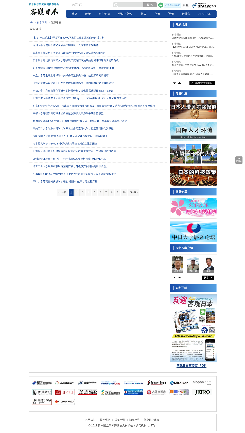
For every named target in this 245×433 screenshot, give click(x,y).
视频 (171, 13)
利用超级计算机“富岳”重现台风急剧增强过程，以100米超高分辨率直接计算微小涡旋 (80, 120)
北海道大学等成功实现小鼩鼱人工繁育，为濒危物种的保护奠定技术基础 (193, 74)
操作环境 (105, 419)
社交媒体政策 (151, 419)
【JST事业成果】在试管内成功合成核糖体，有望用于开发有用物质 (193, 47)
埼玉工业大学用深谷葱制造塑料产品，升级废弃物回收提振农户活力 (71, 166)
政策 (88, 13)
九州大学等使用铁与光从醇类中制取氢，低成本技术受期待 (65, 45)
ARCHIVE (204, 13)
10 (124, 192)
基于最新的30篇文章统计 (202, 83)
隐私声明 (134, 419)
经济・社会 (125, 13)
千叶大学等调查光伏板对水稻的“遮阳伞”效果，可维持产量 (65, 181)
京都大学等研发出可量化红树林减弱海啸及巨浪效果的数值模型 (68, 113)
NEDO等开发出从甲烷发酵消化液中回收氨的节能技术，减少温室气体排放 (74, 173)
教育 (143, 13)
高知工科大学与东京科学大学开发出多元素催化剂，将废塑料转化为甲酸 (73, 128)
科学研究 (104, 13)
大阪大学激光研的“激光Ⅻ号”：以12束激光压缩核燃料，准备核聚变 (70, 136)
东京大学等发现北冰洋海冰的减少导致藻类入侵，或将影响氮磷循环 (71, 75)
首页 (74, 13)
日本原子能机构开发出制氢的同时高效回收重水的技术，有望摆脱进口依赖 (74, 151)
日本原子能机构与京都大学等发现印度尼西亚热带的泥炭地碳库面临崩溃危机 (76, 60)
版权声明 (120, 419)
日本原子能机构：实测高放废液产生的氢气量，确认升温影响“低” (69, 52)
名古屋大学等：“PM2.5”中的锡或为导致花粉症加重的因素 (65, 143)
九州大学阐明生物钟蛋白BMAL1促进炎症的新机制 (193, 65)
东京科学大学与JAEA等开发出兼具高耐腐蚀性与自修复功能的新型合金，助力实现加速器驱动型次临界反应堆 (94, 105)
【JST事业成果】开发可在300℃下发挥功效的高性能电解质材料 (68, 37)
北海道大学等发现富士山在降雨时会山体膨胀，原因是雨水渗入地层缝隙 (73, 83)
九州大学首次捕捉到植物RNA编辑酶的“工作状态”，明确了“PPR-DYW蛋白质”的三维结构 (193, 38)
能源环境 (56, 22)
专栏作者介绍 (184, 248)
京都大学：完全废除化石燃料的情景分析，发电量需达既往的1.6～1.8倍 (73, 90)
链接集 (186, 13)
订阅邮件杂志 (172, 5)
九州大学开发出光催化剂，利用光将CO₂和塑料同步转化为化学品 (69, 158)
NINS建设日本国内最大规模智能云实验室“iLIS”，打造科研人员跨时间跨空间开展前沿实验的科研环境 (193, 56)
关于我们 (77, 4)
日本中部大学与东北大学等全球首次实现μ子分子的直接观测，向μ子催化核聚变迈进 (80, 98)
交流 (157, 13)
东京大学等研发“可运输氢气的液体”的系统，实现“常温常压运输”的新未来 (73, 67)
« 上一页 (62, 192)
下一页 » (133, 192)
